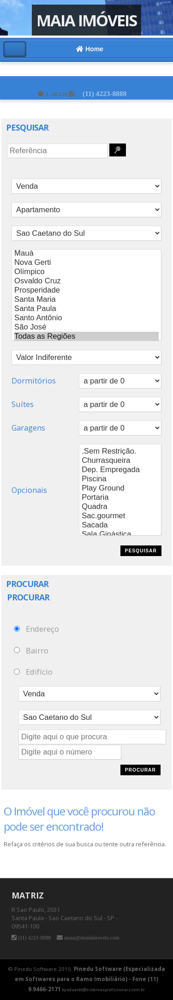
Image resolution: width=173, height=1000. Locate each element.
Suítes (23, 404)
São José (86, 327)
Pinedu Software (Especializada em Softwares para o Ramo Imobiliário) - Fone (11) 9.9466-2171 (90, 979)
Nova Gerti (86, 262)
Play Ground (120, 488)
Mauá (86, 253)
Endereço (42, 628)
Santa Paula (86, 308)
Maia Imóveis (86, 20)
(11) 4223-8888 (104, 93)
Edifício (39, 671)
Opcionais (29, 490)
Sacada (120, 525)
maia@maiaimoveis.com (91, 937)
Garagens (28, 427)
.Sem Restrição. (120, 451)
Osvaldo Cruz (86, 281)
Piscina (120, 479)
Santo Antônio (86, 318)
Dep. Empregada (120, 469)
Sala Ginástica (120, 534)
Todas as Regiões (86, 336)
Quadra (120, 506)
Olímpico (86, 271)
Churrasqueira (120, 460)
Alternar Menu (14, 49)
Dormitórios (34, 380)
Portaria (120, 497)
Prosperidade (86, 290)
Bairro (37, 650)
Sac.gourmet (120, 516)
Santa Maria (86, 299)
